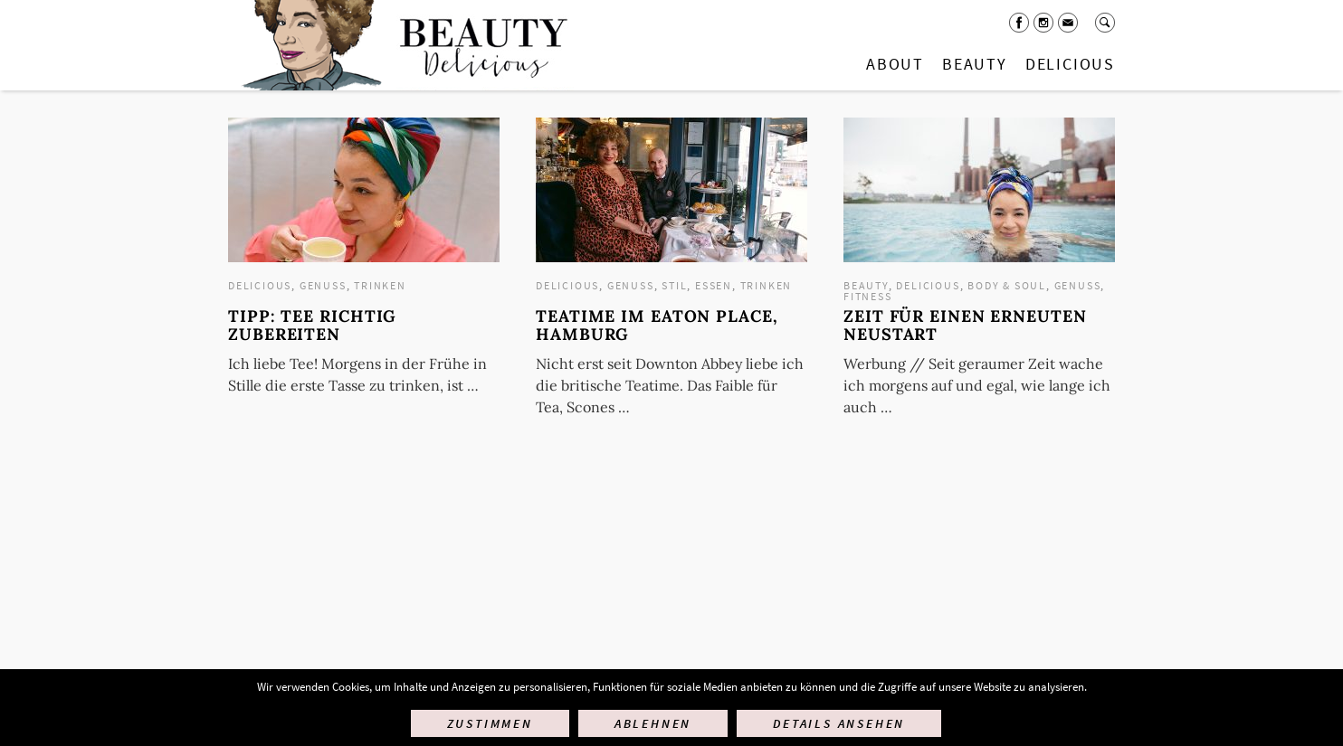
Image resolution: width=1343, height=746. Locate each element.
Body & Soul (1006, 285)
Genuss (323, 285)
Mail (1068, 23)
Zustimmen (490, 723)
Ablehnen (652, 723)
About (895, 63)
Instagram (1043, 23)
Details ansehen (839, 723)
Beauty (974, 63)
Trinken (380, 285)
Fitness (867, 296)
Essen (713, 285)
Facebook (1019, 23)
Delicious (1070, 63)
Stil (674, 285)
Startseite (401, 45)
